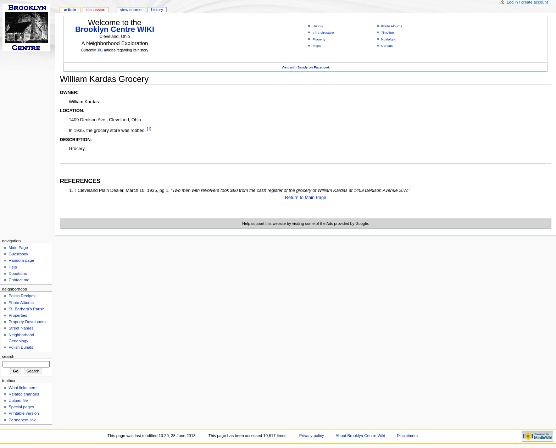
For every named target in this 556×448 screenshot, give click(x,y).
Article (70, 9)
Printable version (24, 413)
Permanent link (22, 420)
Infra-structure (323, 32)
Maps (316, 46)
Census (387, 46)
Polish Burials (21, 347)
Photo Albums (391, 26)
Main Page (18, 247)
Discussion (95, 9)
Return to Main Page (305, 197)
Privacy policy (311, 435)
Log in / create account (527, 2)
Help (13, 267)
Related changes (24, 394)
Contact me (19, 280)
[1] (149, 129)
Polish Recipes (22, 296)
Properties (18, 315)
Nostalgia (388, 39)
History (317, 26)
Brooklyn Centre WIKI (114, 29)
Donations (18, 273)
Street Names (21, 328)
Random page (21, 260)
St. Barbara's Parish (27, 309)
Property (318, 39)
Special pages (21, 407)
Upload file (18, 400)
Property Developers (27, 322)
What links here (23, 388)
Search (8, 356)
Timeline (387, 32)
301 (100, 50)
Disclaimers (407, 435)
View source (130, 9)
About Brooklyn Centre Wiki (360, 435)
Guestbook (18, 254)
